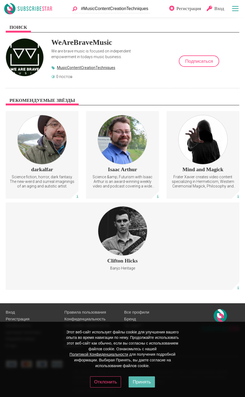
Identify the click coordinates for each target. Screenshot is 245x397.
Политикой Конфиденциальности (98, 354)
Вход (10, 312)
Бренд (130, 319)
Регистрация (18, 319)
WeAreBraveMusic (81, 42)
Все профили (136, 312)
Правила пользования (85, 312)
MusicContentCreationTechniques (86, 67)
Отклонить (105, 382)
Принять (142, 382)
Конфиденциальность (85, 319)
